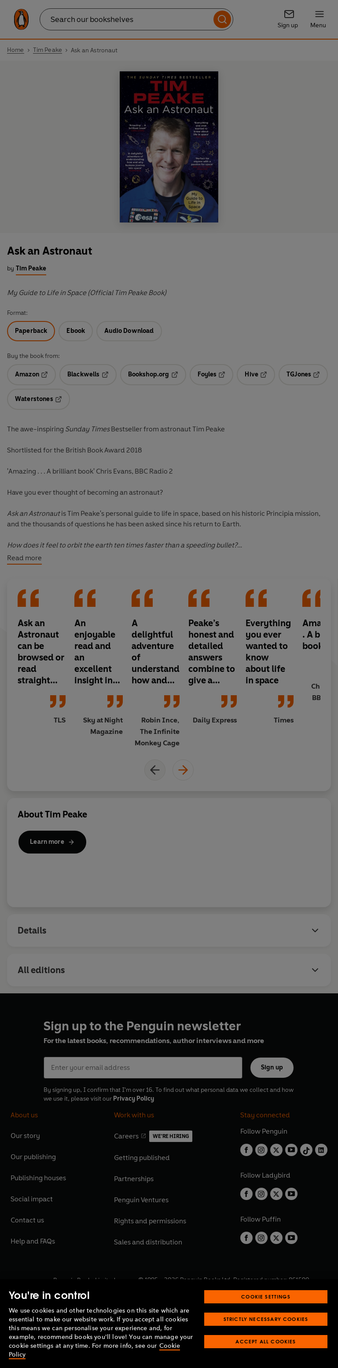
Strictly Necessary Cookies (266, 1319)
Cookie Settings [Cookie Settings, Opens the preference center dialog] (265, 1296)
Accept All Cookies (265, 1341)
